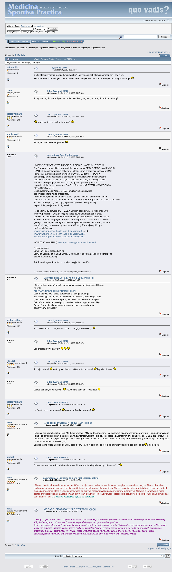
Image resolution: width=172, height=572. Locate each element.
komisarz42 (13, 134)
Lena (9, 90)
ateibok (10, 457)
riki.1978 (11, 361)
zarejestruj (38, 26)
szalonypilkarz (14, 114)
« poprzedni (153, 52)
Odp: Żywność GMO (57, 91)
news (9, 422)
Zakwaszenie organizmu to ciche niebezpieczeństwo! (71, 478)
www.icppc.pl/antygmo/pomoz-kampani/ (77, 242)
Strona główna (19, 41)
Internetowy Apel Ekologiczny (62, 155)
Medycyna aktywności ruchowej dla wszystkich (49, 48)
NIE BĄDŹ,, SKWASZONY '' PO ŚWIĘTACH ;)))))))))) (69, 509)
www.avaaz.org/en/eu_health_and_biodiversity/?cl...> (60, 234)
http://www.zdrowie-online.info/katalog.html (55, 291)
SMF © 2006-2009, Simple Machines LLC (98, 567)
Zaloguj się (25, 26)
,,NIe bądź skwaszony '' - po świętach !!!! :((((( (68, 423)
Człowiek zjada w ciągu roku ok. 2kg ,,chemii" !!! (69, 278)
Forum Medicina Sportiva (16, 48)
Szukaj (45, 41)
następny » (164, 52)
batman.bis (12, 67)
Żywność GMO (98, 48)
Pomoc (36, 41)
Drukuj (165, 55)
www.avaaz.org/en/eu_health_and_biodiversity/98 (58, 231)
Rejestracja (74, 41)
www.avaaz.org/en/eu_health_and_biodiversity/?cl (58, 236)
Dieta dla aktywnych (81, 48)
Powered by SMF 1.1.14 (72, 567)
